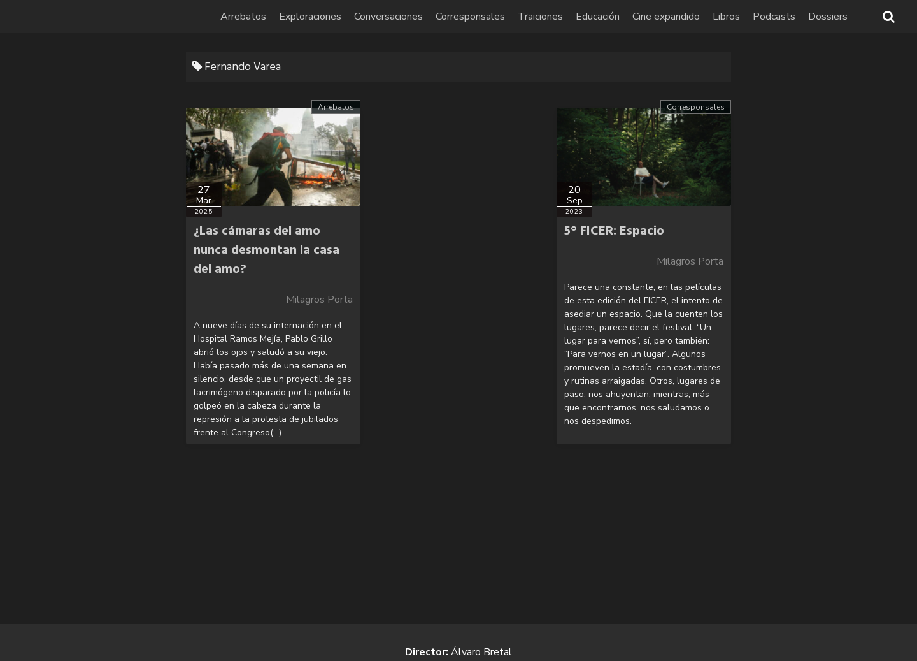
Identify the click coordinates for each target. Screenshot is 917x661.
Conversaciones (388, 17)
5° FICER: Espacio (614, 231)
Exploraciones (310, 17)
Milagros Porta (319, 300)
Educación (598, 17)
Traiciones (540, 17)
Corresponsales (470, 17)
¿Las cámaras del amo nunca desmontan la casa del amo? (266, 250)
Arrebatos (243, 17)
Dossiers (828, 17)
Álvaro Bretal (481, 652)
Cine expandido (666, 17)
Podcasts (774, 17)
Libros (726, 17)
